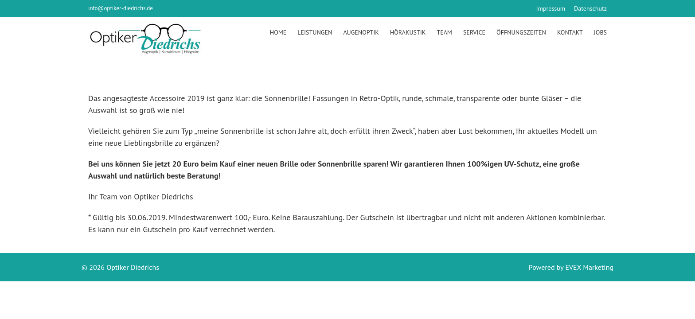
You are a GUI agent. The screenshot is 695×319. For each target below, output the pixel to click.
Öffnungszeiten (521, 32)
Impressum (551, 8)
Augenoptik (361, 32)
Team (444, 32)
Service (474, 32)
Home (278, 32)
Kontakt (570, 32)
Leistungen (314, 32)
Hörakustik (408, 32)
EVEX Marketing (588, 267)
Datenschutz (590, 8)
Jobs (600, 32)
